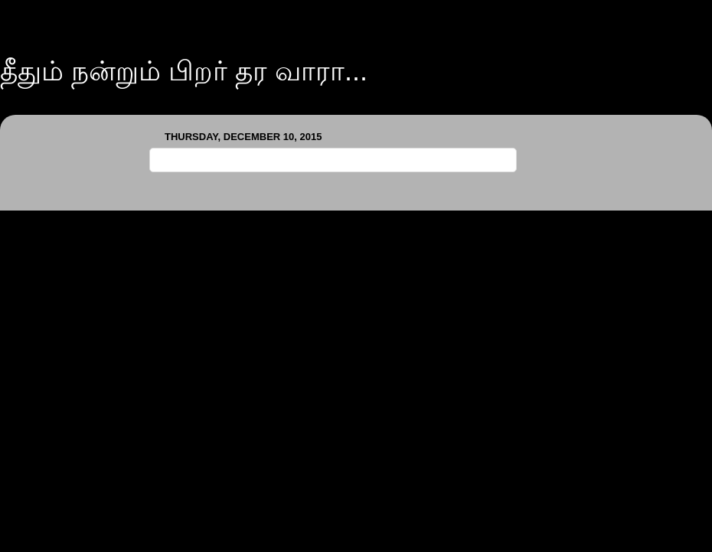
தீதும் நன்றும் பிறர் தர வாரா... (183, 71)
